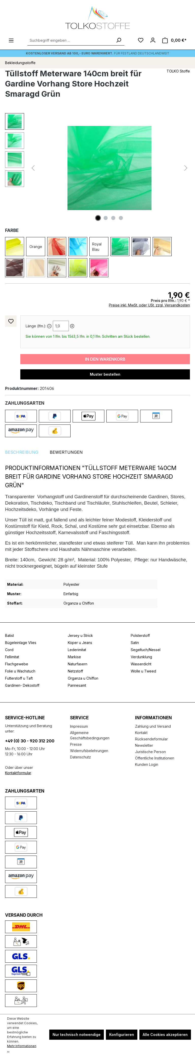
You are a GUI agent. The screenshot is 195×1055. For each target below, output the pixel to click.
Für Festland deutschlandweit (97, 53)
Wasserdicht (141, 664)
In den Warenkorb (105, 359)
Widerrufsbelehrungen (89, 751)
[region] (97, 168)
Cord (9, 650)
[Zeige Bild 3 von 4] (113, 218)
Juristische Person (150, 752)
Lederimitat (77, 650)
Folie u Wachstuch (20, 671)
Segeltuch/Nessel (145, 650)
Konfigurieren (121, 1034)
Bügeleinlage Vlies (20, 642)
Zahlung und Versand (153, 726)
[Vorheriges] (33, 168)
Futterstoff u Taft (19, 678)
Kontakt (141, 732)
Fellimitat (12, 657)
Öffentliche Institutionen (154, 758)
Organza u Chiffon (83, 678)
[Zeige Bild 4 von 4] (121, 218)
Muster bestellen (105, 374)
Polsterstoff (140, 635)
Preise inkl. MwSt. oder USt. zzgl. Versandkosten (149, 305)
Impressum (79, 726)
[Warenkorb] (174, 40)
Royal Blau (97, 247)
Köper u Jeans (80, 642)
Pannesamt (77, 685)
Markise (74, 657)
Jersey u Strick (80, 635)
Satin (135, 642)
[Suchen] (118, 40)
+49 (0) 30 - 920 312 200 (29, 740)
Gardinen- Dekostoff (22, 685)
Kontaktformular (18, 773)
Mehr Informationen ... (21, 1048)
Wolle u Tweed (143, 671)
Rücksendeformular (151, 739)
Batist (9, 635)
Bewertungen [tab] (66, 452)
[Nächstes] (186, 168)
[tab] (21, 452)
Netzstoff (75, 671)
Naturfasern (77, 664)
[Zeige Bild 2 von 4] (106, 218)
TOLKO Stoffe (178, 71)
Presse (76, 744)
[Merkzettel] (141, 40)
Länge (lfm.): (36, 326)
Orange (35, 246)
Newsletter (144, 745)
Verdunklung (141, 657)
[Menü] (11, 40)
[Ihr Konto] (153, 40)
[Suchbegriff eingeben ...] (70, 40)
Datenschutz (80, 757)
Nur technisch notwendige (77, 1034)
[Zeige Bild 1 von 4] (98, 218)
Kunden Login (146, 764)
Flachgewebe (16, 664)
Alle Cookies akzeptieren (165, 1034)
